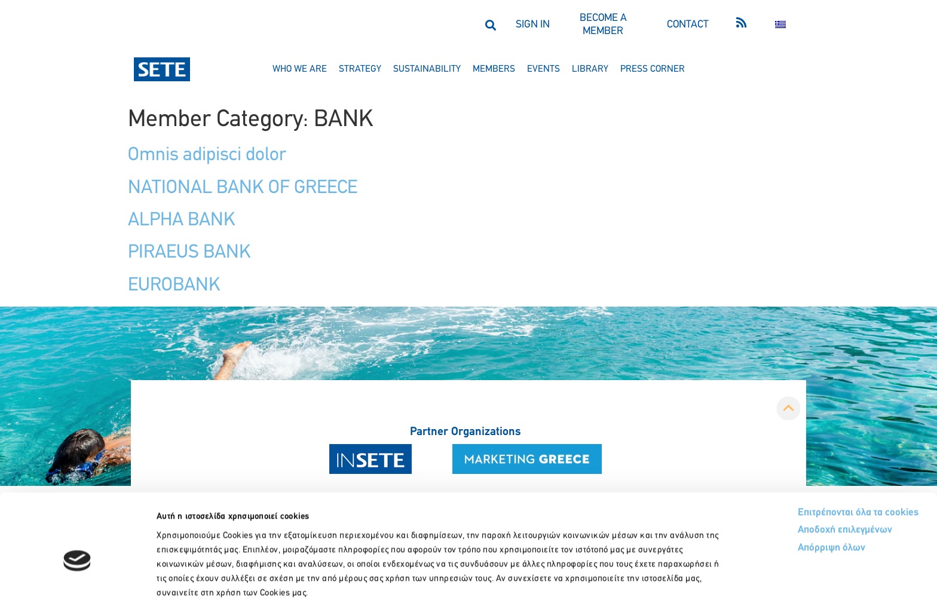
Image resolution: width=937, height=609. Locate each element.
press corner (652, 69)
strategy (360, 69)
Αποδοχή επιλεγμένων (801, 475)
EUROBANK (174, 285)
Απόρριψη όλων (787, 493)
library (590, 69)
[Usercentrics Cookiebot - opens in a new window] (77, 586)
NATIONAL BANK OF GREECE (242, 188)
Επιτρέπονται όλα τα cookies (813, 457)
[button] (490, 25)
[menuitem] (780, 25)
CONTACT (688, 24)
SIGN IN (533, 24)
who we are (299, 69)
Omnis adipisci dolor (207, 155)
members (494, 69)
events (543, 69)
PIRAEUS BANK (189, 252)
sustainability (427, 69)
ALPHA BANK (181, 220)
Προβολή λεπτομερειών (668, 585)
